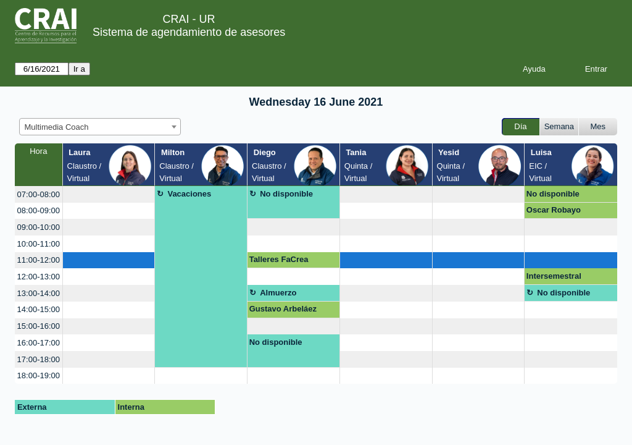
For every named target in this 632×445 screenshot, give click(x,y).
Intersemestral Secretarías (553, 278)
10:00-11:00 (38, 243)
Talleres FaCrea (279, 259)
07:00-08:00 (38, 194)
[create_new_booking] (109, 194)
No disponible (286, 193)
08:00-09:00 (38, 210)
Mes (598, 126)
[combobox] (100, 126)
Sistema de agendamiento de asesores (189, 32)
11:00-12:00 (38, 260)
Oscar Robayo (553, 209)
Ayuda (534, 69)
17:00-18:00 (38, 359)
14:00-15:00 (38, 309)
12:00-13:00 (38, 276)
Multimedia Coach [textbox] (57, 127)
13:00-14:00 (38, 293)
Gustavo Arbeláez (283, 308)
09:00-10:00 (38, 227)
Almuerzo (278, 292)
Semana (559, 126)
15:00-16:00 (38, 326)
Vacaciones (189, 193)
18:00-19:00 (38, 375)
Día (520, 126)
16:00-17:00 (38, 342)
